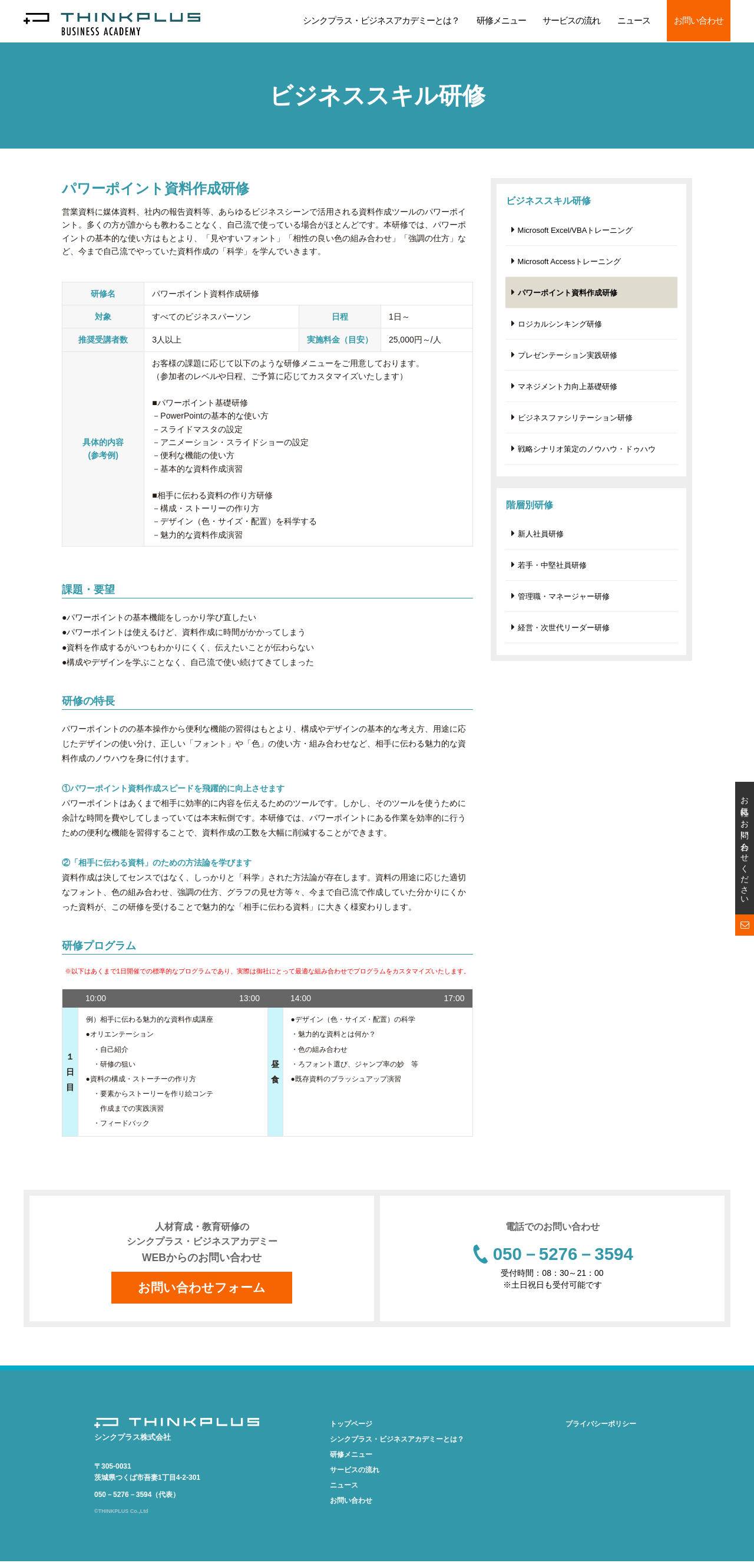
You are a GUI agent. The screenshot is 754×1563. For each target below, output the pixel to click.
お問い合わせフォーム (202, 1288)
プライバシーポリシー (601, 1425)
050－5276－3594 (563, 1254)
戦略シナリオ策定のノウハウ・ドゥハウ (587, 453)
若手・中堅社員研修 (552, 570)
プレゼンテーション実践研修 (567, 357)
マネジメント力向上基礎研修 (567, 389)
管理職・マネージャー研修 (564, 602)
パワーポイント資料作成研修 (567, 293)
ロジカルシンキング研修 (560, 325)
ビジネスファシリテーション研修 (575, 421)
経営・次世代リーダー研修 (564, 634)
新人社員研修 (541, 538)
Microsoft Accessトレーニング (569, 262)
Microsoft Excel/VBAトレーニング (575, 230)
